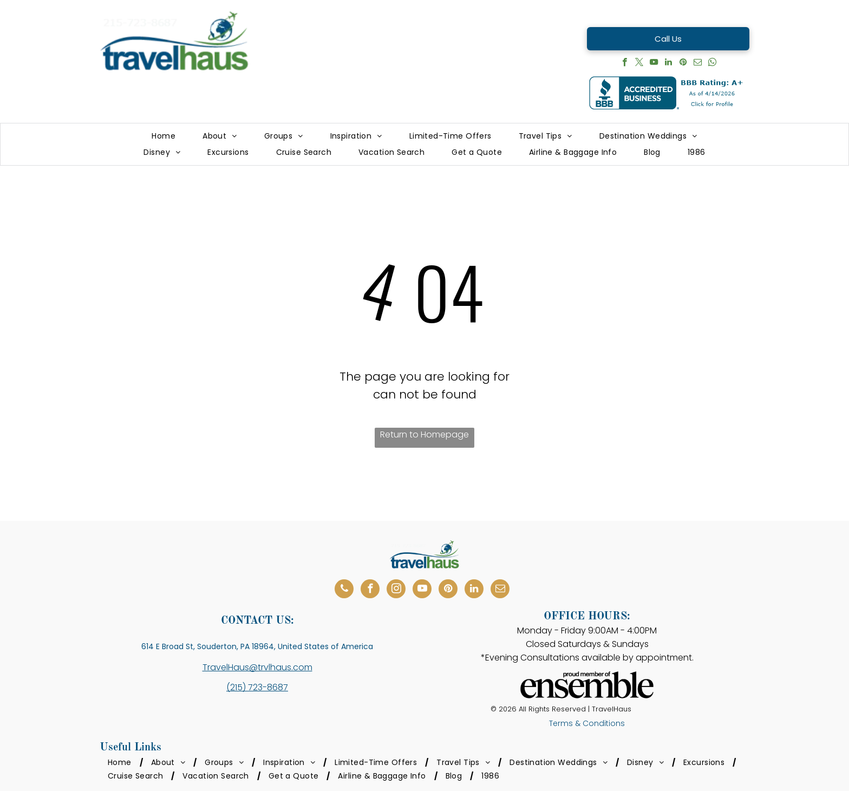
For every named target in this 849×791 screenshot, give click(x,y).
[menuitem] (163, 136)
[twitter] (639, 63)
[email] (697, 63)
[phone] (344, 590)
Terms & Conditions (587, 723)
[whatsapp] (712, 63)
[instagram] (396, 590)
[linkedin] (668, 63)
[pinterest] (683, 63)
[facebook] (624, 63)
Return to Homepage (424, 434)
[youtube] (654, 63)
